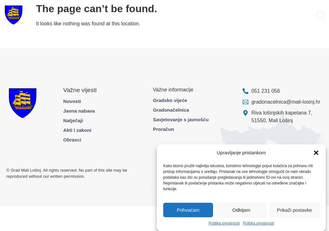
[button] (316, 153)
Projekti (104, 15)
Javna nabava (79, 111)
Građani (82, 15)
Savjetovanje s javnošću (181, 119)
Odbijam (241, 210)
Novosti (72, 101)
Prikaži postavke (294, 210)
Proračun (163, 129)
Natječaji (73, 120)
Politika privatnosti (224, 223)
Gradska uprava (50, 15)
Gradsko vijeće (170, 100)
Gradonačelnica (171, 110)
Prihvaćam (188, 210)
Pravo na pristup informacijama (276, 15)
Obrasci (72, 139)
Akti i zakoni (77, 130)
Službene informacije (213, 15)
